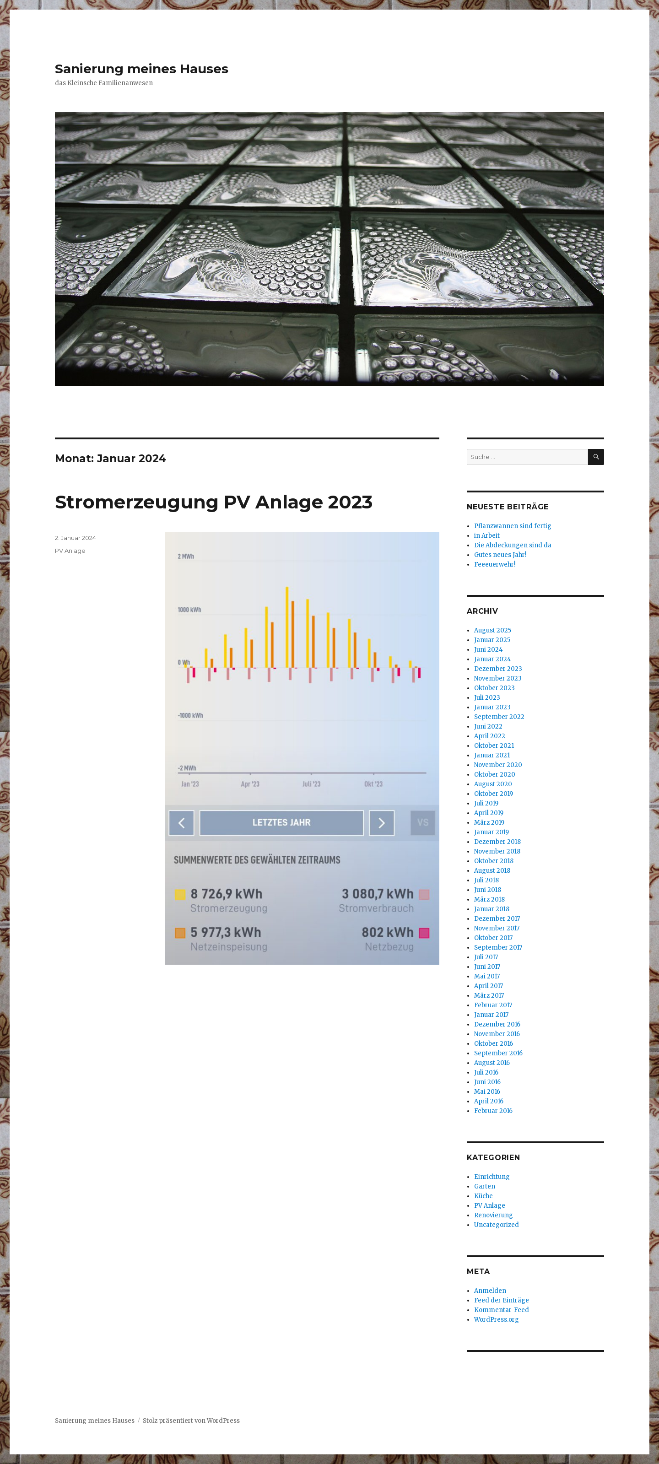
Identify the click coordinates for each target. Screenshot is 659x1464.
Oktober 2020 (494, 774)
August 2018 (492, 871)
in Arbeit (487, 536)
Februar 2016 (493, 1111)
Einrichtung (492, 1177)
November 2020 (498, 765)
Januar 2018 (491, 909)
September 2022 (499, 717)
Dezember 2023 (498, 669)
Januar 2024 (492, 659)
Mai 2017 (487, 976)
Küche (483, 1196)
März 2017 (489, 995)
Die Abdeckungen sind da (512, 545)
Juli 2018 (486, 880)
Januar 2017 (491, 1015)
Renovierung (493, 1215)
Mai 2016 (487, 1092)
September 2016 (498, 1053)
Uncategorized (496, 1225)
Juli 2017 (486, 957)
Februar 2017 (493, 1005)
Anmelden (490, 1291)
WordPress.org (496, 1320)
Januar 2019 (491, 832)
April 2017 (488, 986)
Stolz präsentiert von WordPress (191, 1421)
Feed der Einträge (501, 1300)
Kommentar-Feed (501, 1310)
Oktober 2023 (494, 688)
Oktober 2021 (494, 746)
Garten (484, 1186)
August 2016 (492, 1063)
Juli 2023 (487, 698)
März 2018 (489, 899)
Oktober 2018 (493, 861)
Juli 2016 (486, 1072)
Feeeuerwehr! (494, 564)
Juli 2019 (486, 803)
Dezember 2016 (497, 1024)
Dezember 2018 (497, 842)
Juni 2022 (488, 726)
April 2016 (488, 1101)
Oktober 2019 (493, 794)
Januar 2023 (492, 707)
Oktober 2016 (493, 1044)
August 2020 (493, 784)
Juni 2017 (487, 967)
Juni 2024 (488, 650)
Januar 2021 (492, 755)
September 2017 (498, 947)
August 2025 (492, 630)
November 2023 (498, 678)
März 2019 (489, 823)
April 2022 (489, 736)
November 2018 (497, 851)
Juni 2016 (487, 1082)
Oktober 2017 (493, 938)
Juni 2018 (487, 890)
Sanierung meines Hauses (141, 68)
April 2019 (488, 813)
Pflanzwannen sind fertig (512, 526)
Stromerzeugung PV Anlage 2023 (214, 502)
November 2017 (496, 928)
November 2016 (497, 1034)
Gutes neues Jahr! (500, 555)
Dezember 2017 (497, 919)
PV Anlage (70, 550)
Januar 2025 (492, 640)
